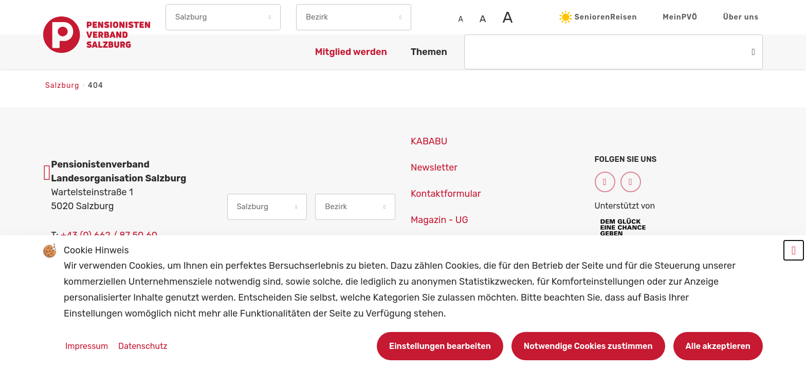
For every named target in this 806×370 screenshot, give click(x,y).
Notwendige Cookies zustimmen (588, 346)
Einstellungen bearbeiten (440, 346)
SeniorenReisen (598, 17)
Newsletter (434, 167)
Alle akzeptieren (718, 346)
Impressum (87, 346)
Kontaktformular (446, 193)
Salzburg (63, 85)
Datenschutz (142, 346)
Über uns (741, 17)
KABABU (429, 141)
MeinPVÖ (680, 17)
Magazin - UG (439, 220)
